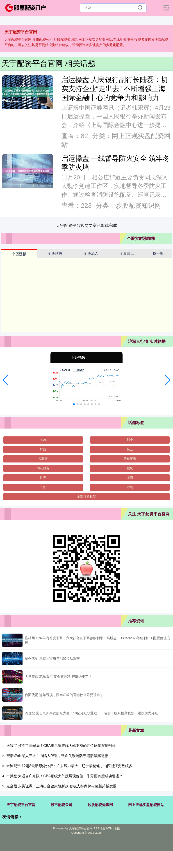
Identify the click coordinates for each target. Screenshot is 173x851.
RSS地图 (99, 828)
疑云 (130, 449)
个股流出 (127, 253)
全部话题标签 (86, 496)
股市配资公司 (61, 805)
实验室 (43, 458)
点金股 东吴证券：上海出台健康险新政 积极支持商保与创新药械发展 (61, 786)
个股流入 (91, 253)
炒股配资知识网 (100, 805)
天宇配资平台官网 (21, 805)
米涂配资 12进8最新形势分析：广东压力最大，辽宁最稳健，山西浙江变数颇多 (69, 766)
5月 (43, 487)
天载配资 (130, 458)
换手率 (158, 253)
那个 (130, 440)
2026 (43, 440)
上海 (130, 477)
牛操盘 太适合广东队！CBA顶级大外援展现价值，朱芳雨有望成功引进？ (64, 776)
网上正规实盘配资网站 (146, 805)
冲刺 (130, 487)
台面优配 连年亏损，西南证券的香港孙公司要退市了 (64, 695)
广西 (43, 449)
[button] (5, 380)
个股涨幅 (19, 254)
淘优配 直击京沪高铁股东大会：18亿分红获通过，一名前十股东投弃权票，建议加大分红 (91, 713)
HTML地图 (113, 828)
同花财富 (43, 468)
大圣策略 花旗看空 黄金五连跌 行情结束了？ (58, 677)
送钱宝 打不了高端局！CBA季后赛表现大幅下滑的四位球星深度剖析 (61, 746)
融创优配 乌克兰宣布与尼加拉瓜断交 (52, 658)
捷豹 (130, 468)
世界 (43, 477)
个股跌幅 (55, 253)
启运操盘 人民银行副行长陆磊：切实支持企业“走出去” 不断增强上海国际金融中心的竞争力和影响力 (114, 89)
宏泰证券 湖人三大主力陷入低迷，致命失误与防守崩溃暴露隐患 (57, 756)
